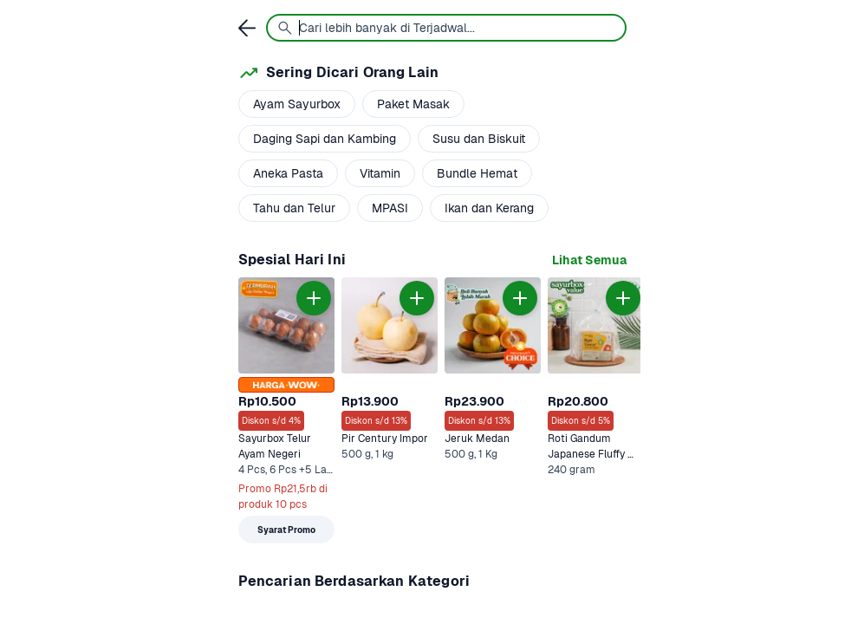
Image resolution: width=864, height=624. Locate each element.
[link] (589, 260)
